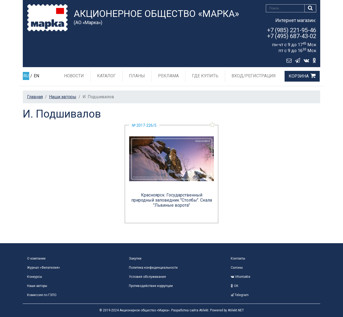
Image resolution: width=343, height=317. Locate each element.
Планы (137, 75)
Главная (35, 96)
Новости (74, 75)
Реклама (168, 75)
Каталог (106, 75)
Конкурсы (34, 277)
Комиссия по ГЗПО (42, 295)
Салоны (237, 267)
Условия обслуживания (147, 277)
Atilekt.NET (236, 310)
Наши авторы (62, 96)
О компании (36, 258)
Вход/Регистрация (254, 75)
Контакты (238, 258)
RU (26, 75)
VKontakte (240, 277)
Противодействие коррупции (151, 286)
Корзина (299, 76)
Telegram (240, 295)
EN (36, 75)
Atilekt (203, 310)
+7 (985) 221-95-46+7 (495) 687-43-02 (291, 33)
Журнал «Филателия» (43, 267)
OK (234, 286)
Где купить (205, 75)
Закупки (135, 258)
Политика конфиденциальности (153, 267)
